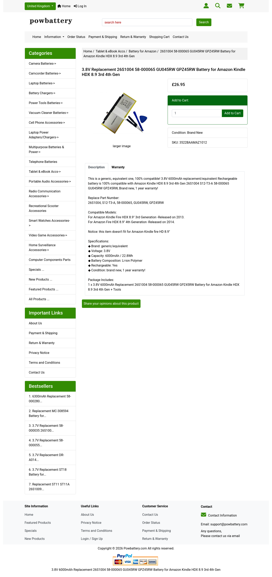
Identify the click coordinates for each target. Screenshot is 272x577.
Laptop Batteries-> (42, 83)
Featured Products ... (44, 289)
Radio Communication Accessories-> (45, 193)
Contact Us (181, 37)
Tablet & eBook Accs (110, 51)
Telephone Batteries (43, 162)
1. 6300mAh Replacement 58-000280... (50, 398)
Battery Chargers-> (42, 93)
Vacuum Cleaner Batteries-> (48, 113)
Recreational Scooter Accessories (44, 208)
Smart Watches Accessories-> (49, 223)
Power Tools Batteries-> (46, 103)
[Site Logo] (62, 21)
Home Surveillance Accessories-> (42, 247)
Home (63, 6)
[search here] (147, 22)
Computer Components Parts (50, 260)
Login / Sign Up (92, 539)
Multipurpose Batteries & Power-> (46, 149)
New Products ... (40, 279)
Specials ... (36, 270)
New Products (35, 539)
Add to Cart (232, 113)
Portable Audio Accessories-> (50, 181)
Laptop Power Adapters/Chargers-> (44, 135)
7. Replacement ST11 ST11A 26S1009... (49, 486)
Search (204, 22)
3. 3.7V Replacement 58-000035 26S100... (46, 428)
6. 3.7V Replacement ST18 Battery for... (48, 472)
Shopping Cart (159, 37)
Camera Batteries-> (42, 63)
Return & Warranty (133, 37)
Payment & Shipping (103, 37)
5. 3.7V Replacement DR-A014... (46, 457)
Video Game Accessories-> (48, 235)
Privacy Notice (39, 353)
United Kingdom (39, 6)
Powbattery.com (135, 548)
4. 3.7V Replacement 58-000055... (46, 442)
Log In (80, 6)
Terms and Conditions (44, 363)
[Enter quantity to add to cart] (197, 113)
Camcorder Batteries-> (45, 73)
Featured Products (38, 523)
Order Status (76, 37)
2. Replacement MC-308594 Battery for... (48, 413)
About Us (35, 323)
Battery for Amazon (142, 51)
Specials (31, 531)
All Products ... (39, 299)
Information (53, 37)
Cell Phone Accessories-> (47, 123)
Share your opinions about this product (111, 303)
